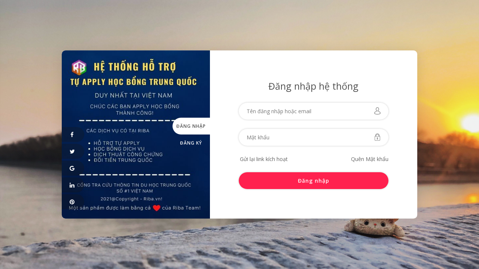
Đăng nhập (191, 126)
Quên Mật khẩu (369, 159)
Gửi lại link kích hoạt (264, 159)
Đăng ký (191, 143)
